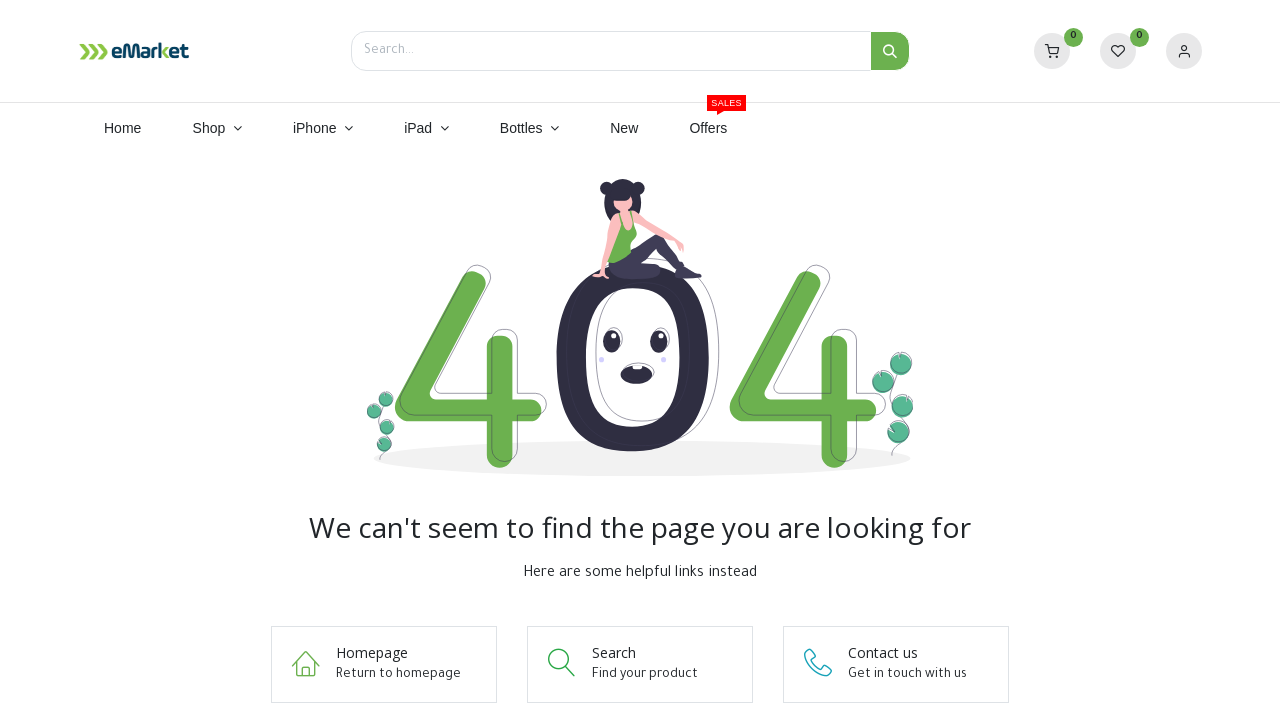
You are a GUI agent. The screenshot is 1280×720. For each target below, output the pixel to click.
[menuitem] (122, 129)
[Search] (890, 51)
